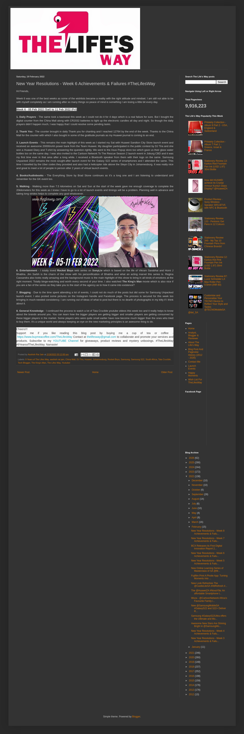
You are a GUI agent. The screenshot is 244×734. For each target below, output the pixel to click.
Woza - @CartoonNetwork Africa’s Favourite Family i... (209, 599)
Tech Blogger (24, 363)
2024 (192, 467)
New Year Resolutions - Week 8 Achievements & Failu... (207, 532)
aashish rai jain (57, 359)
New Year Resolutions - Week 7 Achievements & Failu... (207, 539)
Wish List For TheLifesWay (195, 381)
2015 (192, 680)
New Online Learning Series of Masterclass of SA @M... (207, 569)
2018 (192, 666)
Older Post (166, 372)
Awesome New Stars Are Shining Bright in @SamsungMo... (208, 625)
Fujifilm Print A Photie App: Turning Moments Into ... (209, 577)
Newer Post (23, 372)
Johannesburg (99, 359)
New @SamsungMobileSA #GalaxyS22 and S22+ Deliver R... (208, 608)
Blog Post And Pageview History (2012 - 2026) (195, 353)
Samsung (125, 359)
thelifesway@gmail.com (101, 336)
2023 (192, 471)
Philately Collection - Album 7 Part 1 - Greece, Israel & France (215, 146)
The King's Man (38, 363)
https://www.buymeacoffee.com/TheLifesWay (44, 336)
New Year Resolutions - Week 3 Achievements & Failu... (207, 639)
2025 (192, 462)
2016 (192, 676)
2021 (192, 652)
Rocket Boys (114, 359)
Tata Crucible (164, 359)
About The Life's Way (193, 344)
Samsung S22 (137, 359)
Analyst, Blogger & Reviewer (193, 335)
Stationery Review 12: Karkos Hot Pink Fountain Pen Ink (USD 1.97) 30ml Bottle (215, 263)
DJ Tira (80, 359)
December (197, 480)
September (198, 494)
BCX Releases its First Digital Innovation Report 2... (206, 547)
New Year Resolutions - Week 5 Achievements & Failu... (207, 562)
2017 (192, 671)
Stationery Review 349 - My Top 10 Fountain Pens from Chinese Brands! (214, 242)
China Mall (70, 359)
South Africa (151, 359)
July (194, 503)
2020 (192, 657)
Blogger (136, 716)
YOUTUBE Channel (65, 340)
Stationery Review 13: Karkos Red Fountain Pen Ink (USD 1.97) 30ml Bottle (215, 165)
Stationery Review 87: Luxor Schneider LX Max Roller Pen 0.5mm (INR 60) (215, 280)
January (196, 647)
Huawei (88, 359)
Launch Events (192, 367)
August (196, 499)
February (197, 526)
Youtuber (66, 363)
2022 (192, 476)
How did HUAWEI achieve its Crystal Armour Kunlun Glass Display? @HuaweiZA (215, 184)
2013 (192, 689)
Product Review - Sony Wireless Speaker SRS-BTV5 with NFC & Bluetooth (215, 203)
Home (95, 372)
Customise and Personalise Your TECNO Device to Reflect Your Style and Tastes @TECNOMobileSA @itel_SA (208, 304)
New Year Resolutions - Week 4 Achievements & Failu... (207, 632)
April (194, 517)
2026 (192, 458)
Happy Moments (193, 374)
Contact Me (194, 361)
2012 (192, 694)
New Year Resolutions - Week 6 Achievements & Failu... (207, 554)
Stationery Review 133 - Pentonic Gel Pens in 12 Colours (214, 221)
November (197, 485)
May (194, 513)
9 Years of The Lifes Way (37, 359)
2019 (192, 662)
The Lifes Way (54, 363)
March (195, 522)
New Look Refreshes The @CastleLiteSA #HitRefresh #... (209, 584)
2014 (192, 685)
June (194, 508)
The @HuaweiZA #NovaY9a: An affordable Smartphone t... (208, 592)
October (196, 489)
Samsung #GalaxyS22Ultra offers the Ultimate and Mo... (208, 617)
